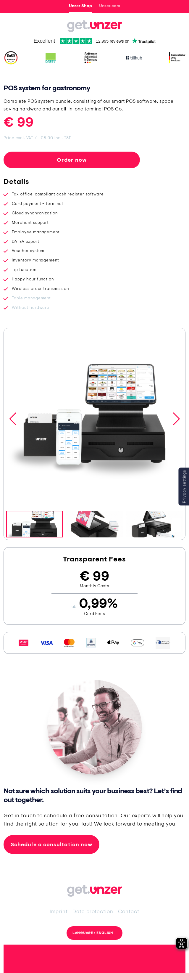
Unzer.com (109, 5)
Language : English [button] (92, 933)
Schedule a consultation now (51, 844)
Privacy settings (184, 486)
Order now (72, 160)
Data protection (92, 911)
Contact (128, 911)
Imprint (59, 911)
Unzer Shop (80, 5)
